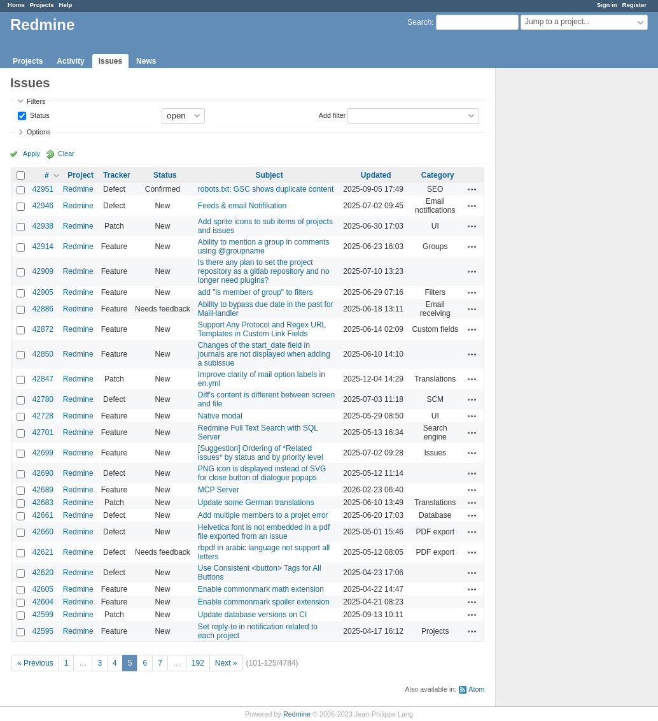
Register (634, 4)
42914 (42, 246)
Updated (376, 175)
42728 (42, 415)
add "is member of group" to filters (255, 292)
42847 (42, 379)
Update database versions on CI (252, 614)
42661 (42, 515)
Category (437, 175)
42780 (42, 399)
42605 (42, 589)
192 (198, 663)
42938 (42, 226)
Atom (476, 689)
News (146, 61)
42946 (42, 205)
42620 (42, 572)
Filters (36, 101)
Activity (70, 61)
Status (39, 114)
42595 (42, 631)
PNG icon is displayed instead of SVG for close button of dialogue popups (262, 473)
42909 (42, 271)
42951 (42, 189)
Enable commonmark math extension (261, 589)
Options (38, 132)
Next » (226, 663)
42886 (42, 308)
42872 (42, 329)
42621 (42, 552)
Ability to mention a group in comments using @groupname (264, 246)
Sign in (607, 4)
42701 (42, 432)
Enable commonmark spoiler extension (264, 601)
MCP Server (218, 489)
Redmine (78, 189)
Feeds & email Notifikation (242, 205)
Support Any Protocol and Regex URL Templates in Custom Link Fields (262, 329)
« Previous (35, 663)
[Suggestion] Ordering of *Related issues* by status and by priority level (260, 453)
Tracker (116, 175)
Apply (31, 153)
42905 (42, 292)
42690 (42, 473)
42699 (42, 452)
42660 (42, 531)
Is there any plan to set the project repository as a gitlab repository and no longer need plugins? (264, 271)
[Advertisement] (559, 268)
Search (419, 22)
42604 (42, 601)
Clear (66, 153)
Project (80, 175)
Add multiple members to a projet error (263, 515)
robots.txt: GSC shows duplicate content (265, 189)
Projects (42, 4)
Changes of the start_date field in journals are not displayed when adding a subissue (264, 354)
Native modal (220, 415)
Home (16, 4)
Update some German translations (256, 502)
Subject (269, 175)
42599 (42, 614)
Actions (472, 189)
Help (66, 4)
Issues (110, 61)
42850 (42, 354)
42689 (42, 489)
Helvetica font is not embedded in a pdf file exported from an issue (264, 532)
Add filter (332, 114)
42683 (42, 502)
